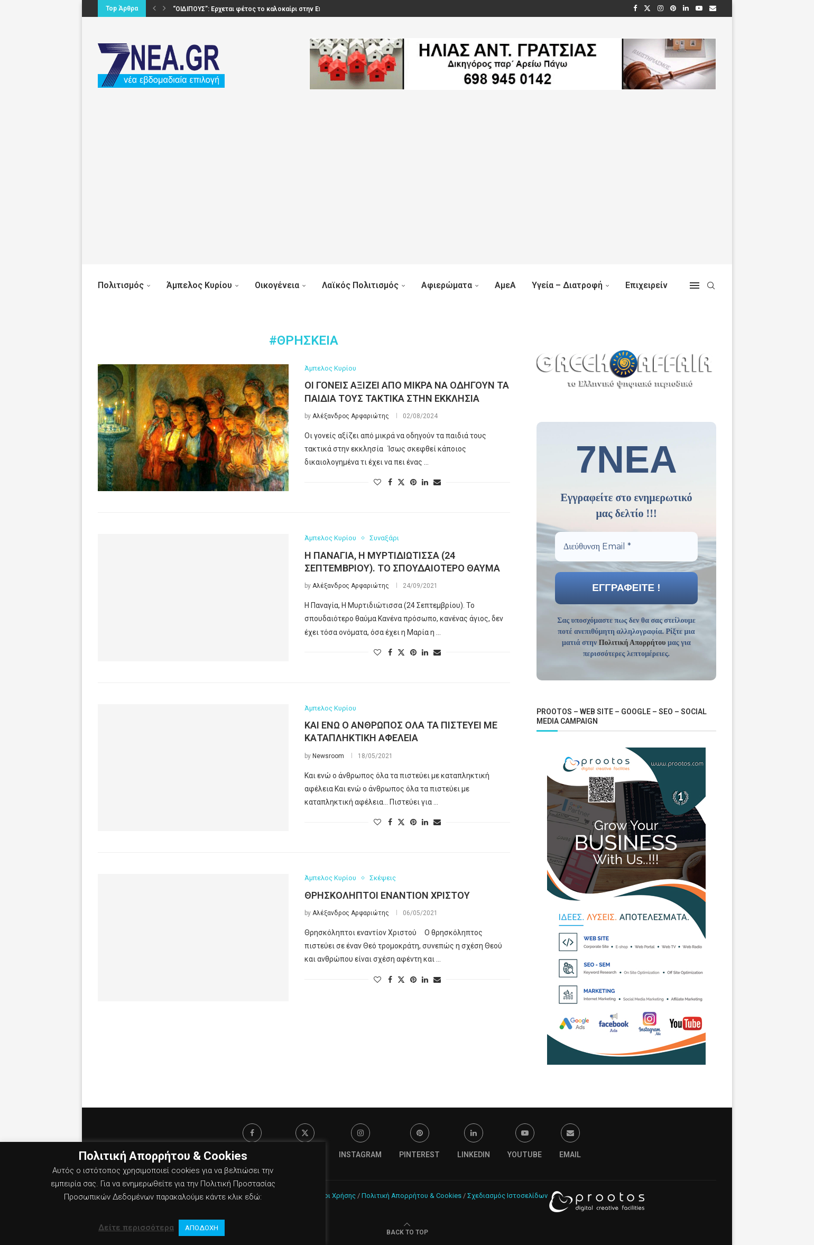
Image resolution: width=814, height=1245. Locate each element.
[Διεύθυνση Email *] (626, 546)
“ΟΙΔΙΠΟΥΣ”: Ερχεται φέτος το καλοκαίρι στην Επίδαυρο (258, 9)
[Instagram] (660, 8)
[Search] (711, 285)
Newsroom (328, 756)
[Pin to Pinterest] (413, 482)
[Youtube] (699, 8)
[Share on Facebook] (390, 482)
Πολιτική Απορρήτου (632, 642)
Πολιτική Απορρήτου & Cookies (411, 1194)
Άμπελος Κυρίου (199, 285)
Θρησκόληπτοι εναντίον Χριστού (387, 895)
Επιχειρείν (646, 285)
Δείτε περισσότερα (136, 1227)
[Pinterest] (673, 8)
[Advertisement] (407, 190)
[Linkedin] (686, 8)
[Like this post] (377, 482)
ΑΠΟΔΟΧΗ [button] (201, 1228)
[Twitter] (647, 8)
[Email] (712, 8)
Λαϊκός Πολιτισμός (360, 285)
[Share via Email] (437, 482)
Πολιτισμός (121, 285)
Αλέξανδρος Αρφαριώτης (350, 416)
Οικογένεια (277, 285)
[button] (154, 8)
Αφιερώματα (446, 285)
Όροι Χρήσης (335, 1194)
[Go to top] (407, 1230)
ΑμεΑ (505, 285)
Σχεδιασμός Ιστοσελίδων (507, 1194)
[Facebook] (635, 8)
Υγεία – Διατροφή (567, 285)
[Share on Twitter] (401, 481)
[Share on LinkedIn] (425, 482)
